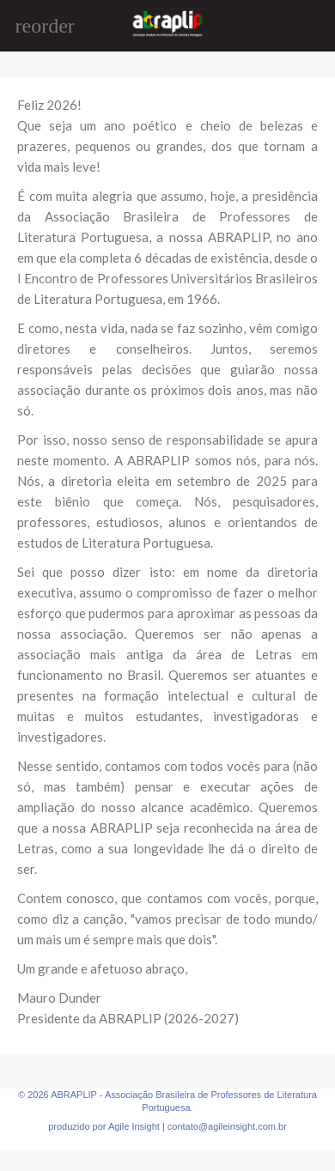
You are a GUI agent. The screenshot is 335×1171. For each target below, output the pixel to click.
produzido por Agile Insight (104, 1126)
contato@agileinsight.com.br (227, 1126)
